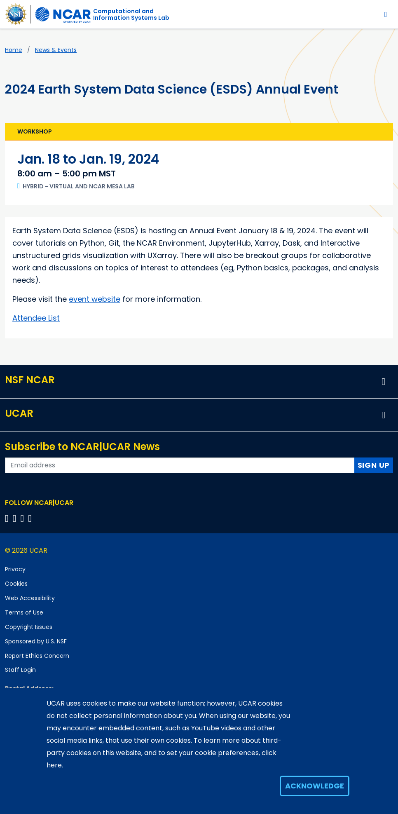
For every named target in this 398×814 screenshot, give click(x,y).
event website (94, 299)
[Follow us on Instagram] (24, 518)
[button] (383, 382)
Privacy (15, 569)
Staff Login (20, 670)
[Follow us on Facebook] (8, 518)
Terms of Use (24, 612)
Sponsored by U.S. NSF (36, 641)
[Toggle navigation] (386, 14)
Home (13, 50)
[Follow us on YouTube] (31, 518)
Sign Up (374, 465)
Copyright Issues (28, 627)
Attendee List (36, 318)
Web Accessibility (30, 598)
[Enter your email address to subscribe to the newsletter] (180, 465)
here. (55, 765)
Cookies (16, 583)
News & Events (56, 50)
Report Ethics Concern (37, 656)
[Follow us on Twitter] (16, 518)
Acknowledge (314, 786)
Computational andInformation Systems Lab (131, 14)
